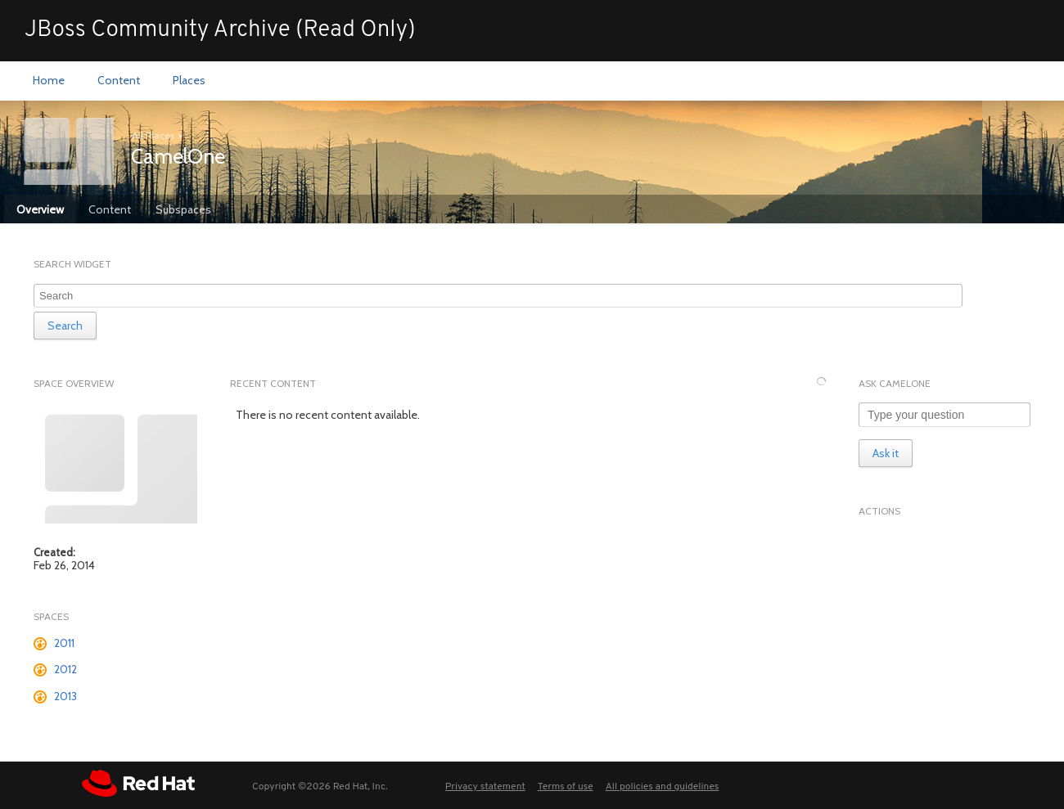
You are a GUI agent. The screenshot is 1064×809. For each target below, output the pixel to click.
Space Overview (74, 383)
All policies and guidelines (662, 786)
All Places (153, 135)
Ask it (885, 453)
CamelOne (178, 156)
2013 (65, 696)
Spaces (51, 616)
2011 (64, 643)
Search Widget (72, 264)
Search (65, 325)
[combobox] (498, 296)
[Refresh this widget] (821, 382)
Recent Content (273, 383)
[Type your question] (944, 414)
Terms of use (565, 786)
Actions (879, 511)
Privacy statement (485, 786)
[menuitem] (48, 81)
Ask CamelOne (895, 383)
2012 (65, 669)
